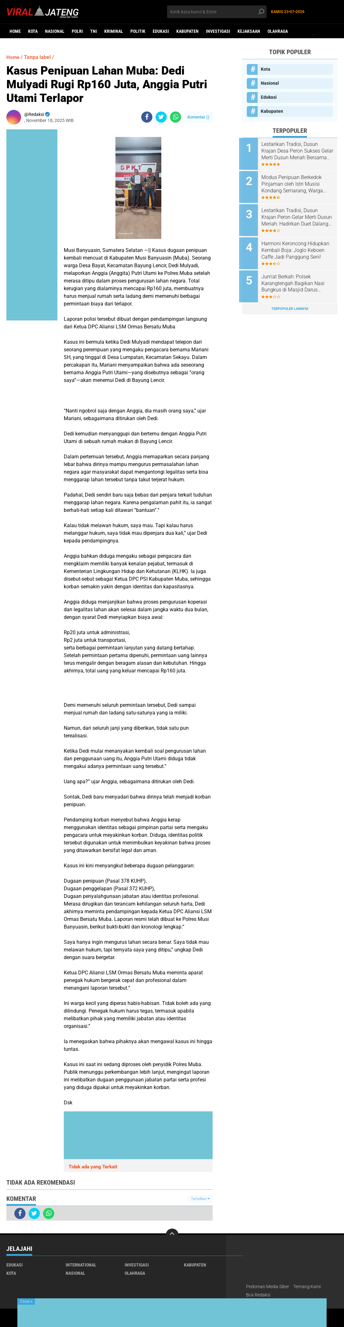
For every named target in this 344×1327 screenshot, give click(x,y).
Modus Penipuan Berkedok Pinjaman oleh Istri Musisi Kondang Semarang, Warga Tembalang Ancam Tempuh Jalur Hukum (295, 183)
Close (26, 1301)
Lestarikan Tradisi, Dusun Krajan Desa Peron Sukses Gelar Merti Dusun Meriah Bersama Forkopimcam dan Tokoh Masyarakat (295, 151)
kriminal (113, 31)
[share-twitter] (161, 117)
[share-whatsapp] (175, 117)
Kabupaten (187, 31)
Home (15, 31)
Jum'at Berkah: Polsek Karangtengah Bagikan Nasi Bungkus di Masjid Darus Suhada (295, 280)
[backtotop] (172, 1235)
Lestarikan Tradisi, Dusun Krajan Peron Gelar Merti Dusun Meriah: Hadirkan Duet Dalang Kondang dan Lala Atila (297, 215)
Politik (137, 31)
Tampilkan (200, 1199)
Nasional (54, 31)
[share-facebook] (146, 117)
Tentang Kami (307, 1286)
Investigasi (218, 31)
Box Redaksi (258, 1294)
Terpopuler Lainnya (289, 304)
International (81, 1264)
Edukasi (161, 31)
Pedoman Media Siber (267, 1286)
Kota (33, 31)
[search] (217, 11)
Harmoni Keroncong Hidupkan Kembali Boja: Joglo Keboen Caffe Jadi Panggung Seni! (298, 247)
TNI (93, 31)
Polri (77, 31)
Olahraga (277, 31)
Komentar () (198, 117)
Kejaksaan (249, 31)
